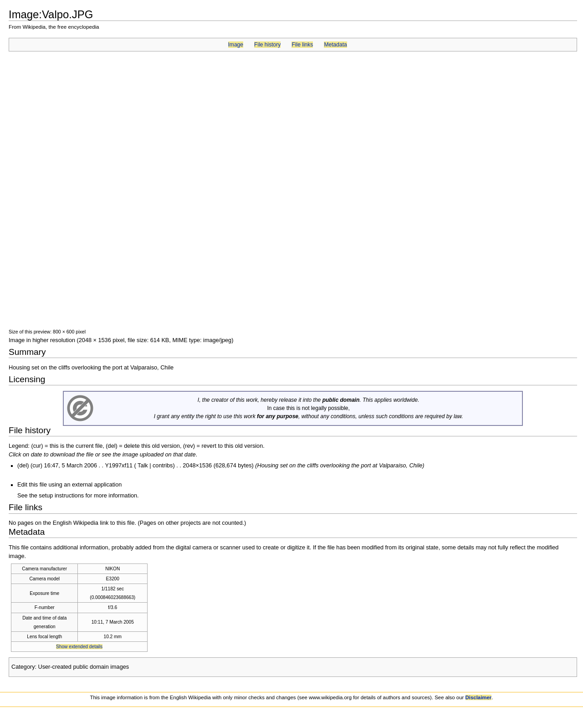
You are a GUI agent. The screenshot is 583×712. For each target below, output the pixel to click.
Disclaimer (478, 697)
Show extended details (79, 646)
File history (267, 44)
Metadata (335, 44)
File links (302, 44)
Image (235, 44)
